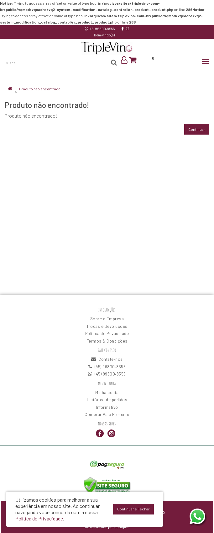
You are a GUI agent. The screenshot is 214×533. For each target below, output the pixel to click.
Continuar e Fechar (133, 509)
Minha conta (107, 392)
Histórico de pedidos (107, 399)
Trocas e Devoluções (107, 326)
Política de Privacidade (107, 333)
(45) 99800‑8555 (100, 29)
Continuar (196, 129)
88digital (121, 527)
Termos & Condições (107, 341)
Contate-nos (107, 359)
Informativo (107, 407)
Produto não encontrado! (40, 89)
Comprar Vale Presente (107, 414)
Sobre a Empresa (107, 318)
